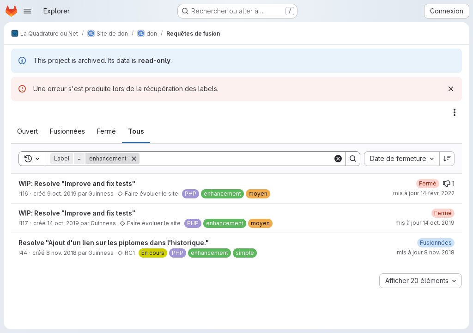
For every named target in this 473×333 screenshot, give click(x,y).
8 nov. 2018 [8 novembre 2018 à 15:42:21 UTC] (61, 252)
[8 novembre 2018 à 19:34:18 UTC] (436, 242)
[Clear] (338, 158)
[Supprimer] (133, 158)
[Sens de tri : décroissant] (447, 158)
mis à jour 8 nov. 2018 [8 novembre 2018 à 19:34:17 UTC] (426, 252)
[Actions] (454, 112)
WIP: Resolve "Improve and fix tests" (76, 183)
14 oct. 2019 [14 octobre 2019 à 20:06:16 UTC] (63, 223)
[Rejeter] (450, 88)
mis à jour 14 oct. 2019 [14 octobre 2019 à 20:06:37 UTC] (425, 222)
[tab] (27, 131)
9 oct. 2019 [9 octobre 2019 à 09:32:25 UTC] (62, 193)
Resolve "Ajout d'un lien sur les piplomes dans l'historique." (113, 243)
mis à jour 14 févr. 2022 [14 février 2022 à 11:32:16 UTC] (424, 193)
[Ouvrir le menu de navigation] (27, 11)
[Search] (236, 158)
